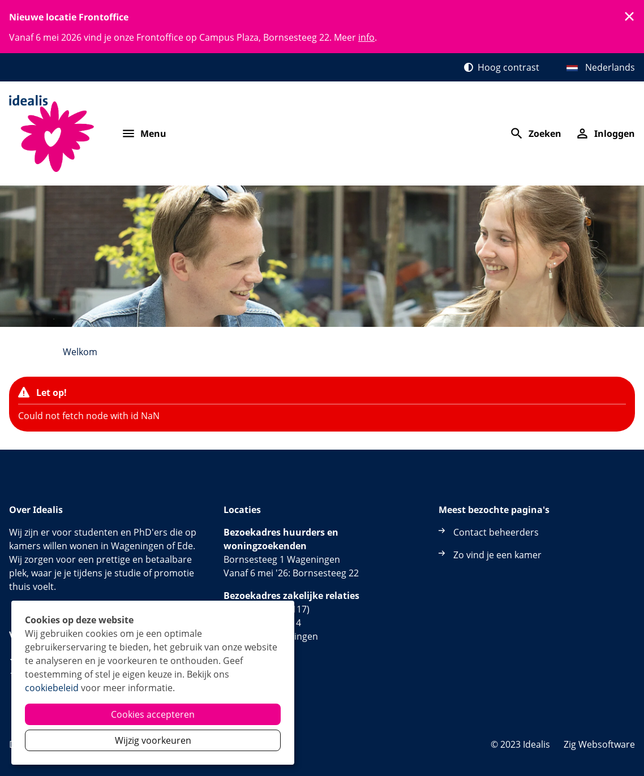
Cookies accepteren (153, 714)
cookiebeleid (52, 688)
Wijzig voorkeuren (153, 740)
